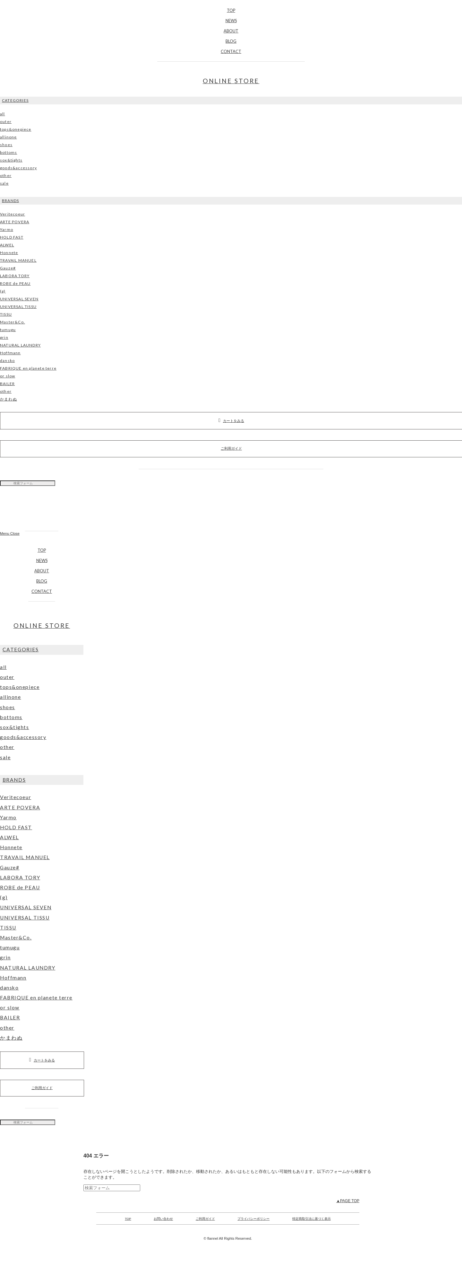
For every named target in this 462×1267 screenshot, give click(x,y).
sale (4, 183)
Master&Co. (12, 322)
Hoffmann (10, 352)
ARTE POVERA (14, 221)
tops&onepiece (15, 129)
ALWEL (7, 244)
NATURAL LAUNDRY (20, 345)
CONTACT (231, 51)
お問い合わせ (163, 1218)
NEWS (231, 20)
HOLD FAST (11, 237)
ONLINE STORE (231, 80)
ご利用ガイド (42, 1088)
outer (6, 121)
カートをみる (42, 1059)
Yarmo (6, 229)
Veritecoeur (12, 214)
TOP (231, 10)
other (6, 175)
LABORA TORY (15, 275)
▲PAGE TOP (347, 1201)
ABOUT (231, 30)
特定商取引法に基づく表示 (311, 1218)
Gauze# (8, 268)
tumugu (8, 329)
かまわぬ (8, 399)
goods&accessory (18, 167)
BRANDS (10, 200)
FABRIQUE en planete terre (28, 368)
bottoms (8, 152)
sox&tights (11, 160)
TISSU (6, 314)
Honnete (9, 252)
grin (4, 337)
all (2, 113)
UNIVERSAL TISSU (18, 306)
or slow (7, 376)
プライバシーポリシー (253, 1218)
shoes (6, 144)
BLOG (231, 41)
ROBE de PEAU (15, 283)
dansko (7, 360)
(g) (3, 291)
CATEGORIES (15, 100)
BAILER (7, 383)
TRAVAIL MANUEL (18, 260)
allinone (8, 137)
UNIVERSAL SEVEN (19, 298)
